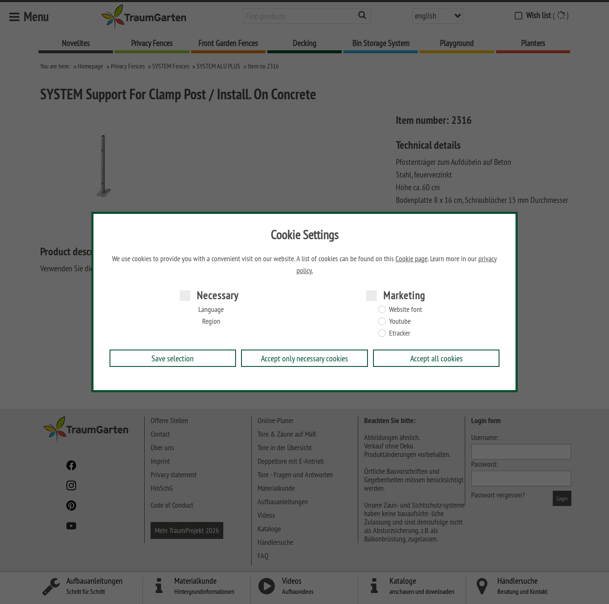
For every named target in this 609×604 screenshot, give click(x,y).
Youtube (400, 321)
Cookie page (411, 258)
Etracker (399, 333)
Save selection (172, 358)
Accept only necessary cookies (304, 358)
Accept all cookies (436, 358)
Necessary (218, 295)
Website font (405, 309)
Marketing (404, 295)
